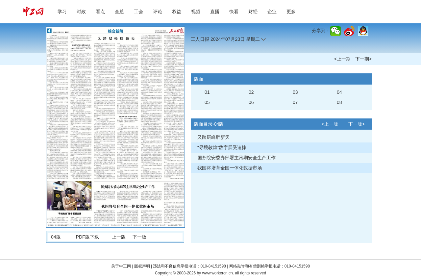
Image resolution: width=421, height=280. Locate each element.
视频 (195, 11)
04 (339, 92)
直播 (214, 11)
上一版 (119, 237)
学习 (62, 11)
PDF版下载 (87, 237)
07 (295, 102)
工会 (138, 11)
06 (251, 102)
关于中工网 (121, 266)
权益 (176, 11)
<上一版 (330, 124)
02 (251, 92)
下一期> (363, 59)
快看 (233, 11)
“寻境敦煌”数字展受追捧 (221, 147)
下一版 (139, 237)
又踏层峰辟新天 (213, 137)
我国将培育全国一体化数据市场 (229, 167)
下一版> (356, 124)
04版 (56, 237)
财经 (253, 11)
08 (339, 102)
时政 (81, 11)
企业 (272, 11)
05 (207, 102)
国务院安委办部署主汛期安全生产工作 (236, 157)
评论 (157, 11)
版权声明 (142, 266)
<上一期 (342, 59)
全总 (119, 11)
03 (295, 92)
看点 (100, 11)
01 (207, 92)
